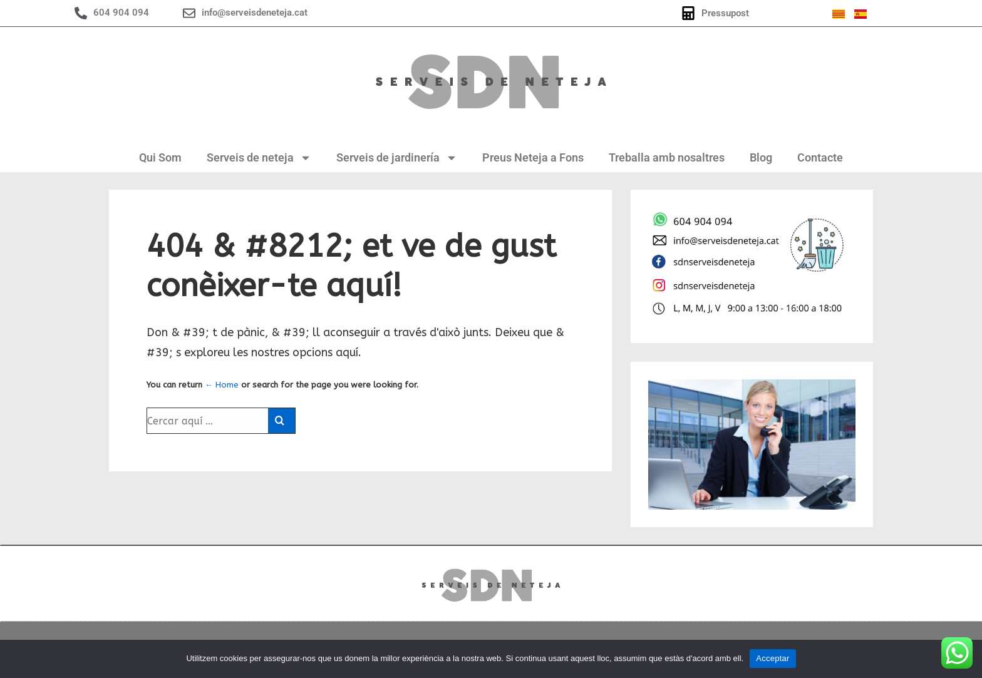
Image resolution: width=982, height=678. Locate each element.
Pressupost (725, 13)
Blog (761, 157)
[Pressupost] (688, 13)
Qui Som (160, 157)
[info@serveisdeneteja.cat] (189, 13)
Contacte (820, 157)
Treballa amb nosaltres (667, 157)
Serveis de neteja (259, 158)
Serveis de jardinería (396, 158)
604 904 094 (121, 12)
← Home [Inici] (222, 384)
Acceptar (772, 658)
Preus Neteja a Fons (533, 157)
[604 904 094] (81, 13)
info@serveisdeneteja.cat (255, 12)
